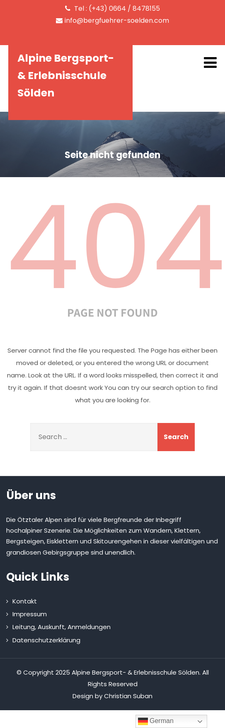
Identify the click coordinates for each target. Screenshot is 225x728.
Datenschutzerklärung (46, 640)
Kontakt (24, 601)
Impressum (29, 614)
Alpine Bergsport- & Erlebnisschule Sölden (65, 75)
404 (115, 247)
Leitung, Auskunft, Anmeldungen (61, 626)
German (156, 721)
